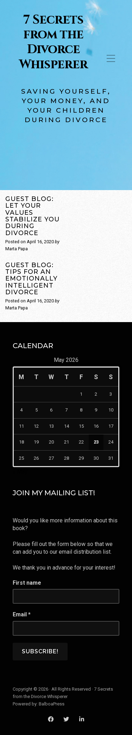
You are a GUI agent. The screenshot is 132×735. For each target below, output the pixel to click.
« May (20, 471)
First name (27, 582)
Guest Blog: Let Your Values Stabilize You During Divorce (32, 216)
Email (22, 614)
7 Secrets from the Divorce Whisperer (53, 42)
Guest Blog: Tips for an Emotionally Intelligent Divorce (31, 278)
